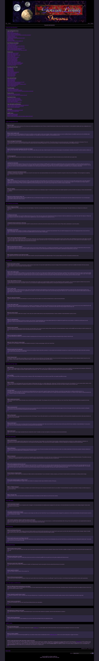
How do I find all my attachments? (13, 111)
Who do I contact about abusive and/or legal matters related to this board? (20, 116)
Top (8, 128)
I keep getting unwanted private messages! (14, 90)
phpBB (46, 656)
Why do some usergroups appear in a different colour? (16, 84)
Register (91, 23)
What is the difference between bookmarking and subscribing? (18, 105)
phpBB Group (36, 627)
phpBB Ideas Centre (53, 634)
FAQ (6, 23)
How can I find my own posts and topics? (14, 102)
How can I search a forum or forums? (13, 98)
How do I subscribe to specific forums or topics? (15, 106)
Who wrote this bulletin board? (12, 114)
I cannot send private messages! (13, 89)
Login (89, 23)
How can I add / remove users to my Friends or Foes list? (17, 95)
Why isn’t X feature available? (12, 115)
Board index (8, 650)
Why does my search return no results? (14, 99)
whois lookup (78, 641)
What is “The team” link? (11, 86)
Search (9, 23)
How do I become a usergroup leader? (14, 83)
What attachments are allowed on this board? (15, 110)
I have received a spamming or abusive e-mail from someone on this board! (20, 91)
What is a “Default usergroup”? (12, 85)
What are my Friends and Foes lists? (13, 94)
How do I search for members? (12, 101)
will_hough (57, 657)
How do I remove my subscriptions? (13, 107)
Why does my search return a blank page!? (14, 100)
